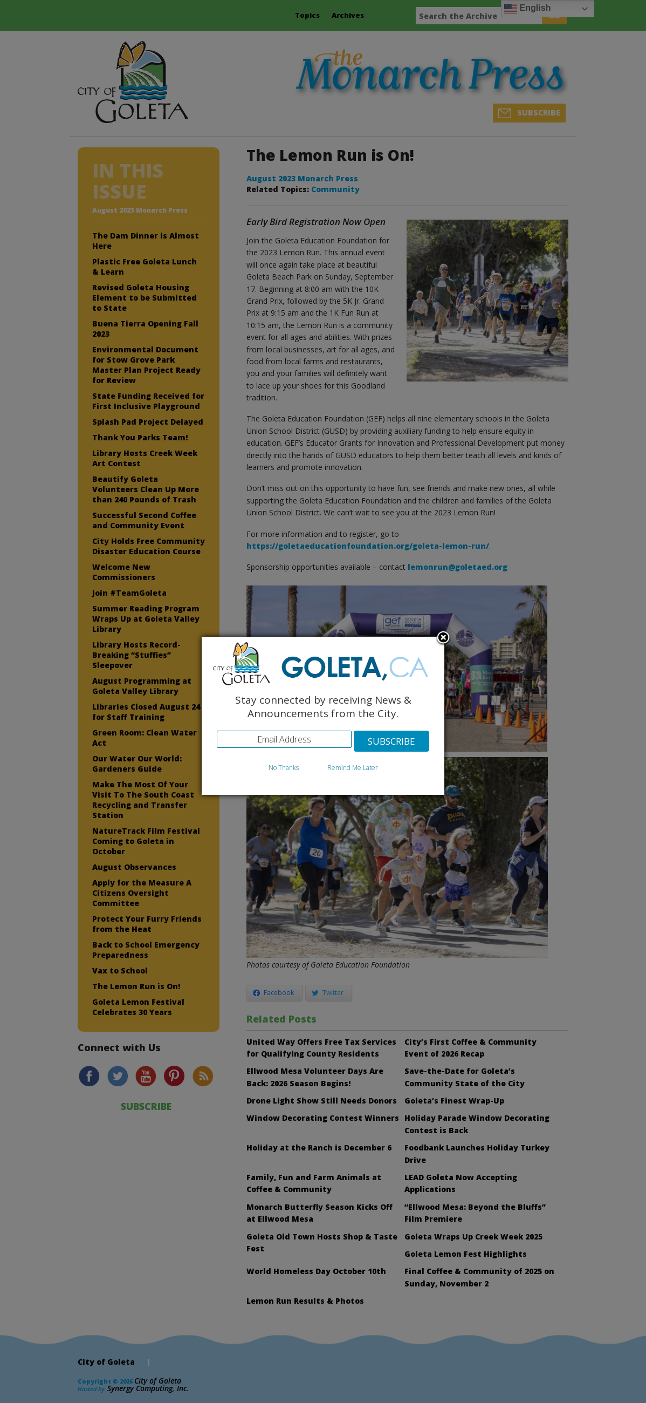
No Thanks (284, 767)
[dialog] (323, 716)
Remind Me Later (352, 767)
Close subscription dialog (443, 638)
